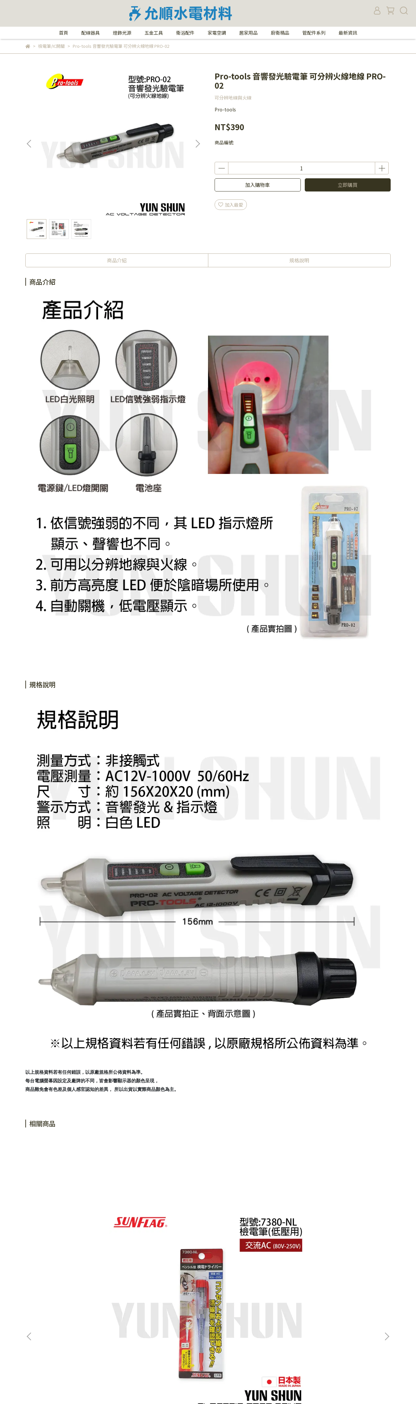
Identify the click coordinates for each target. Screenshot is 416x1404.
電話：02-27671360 (217, 1292)
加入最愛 (230, 204)
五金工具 (153, 32)
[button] (197, 144)
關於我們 (34, 1292)
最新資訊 (348, 32)
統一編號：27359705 (218, 1361)
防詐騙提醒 (122, 1292)
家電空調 (217, 32)
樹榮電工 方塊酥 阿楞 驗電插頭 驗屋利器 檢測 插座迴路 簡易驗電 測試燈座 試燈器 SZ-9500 (163, 1221)
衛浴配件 (185, 32)
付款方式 (34, 1321)
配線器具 (90, 32)
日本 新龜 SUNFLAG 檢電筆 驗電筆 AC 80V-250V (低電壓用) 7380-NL (74, 1221)
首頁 (63, 32)
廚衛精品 (280, 32)
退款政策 (34, 1331)
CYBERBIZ (159, 1387)
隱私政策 (120, 1302)
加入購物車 (257, 184)
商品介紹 (117, 260)
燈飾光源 (122, 32)
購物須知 (34, 1311)
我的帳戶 (120, 1311)
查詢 (115, 1321)
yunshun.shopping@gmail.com (230, 1351)
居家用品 (248, 32)
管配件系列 (313, 32)
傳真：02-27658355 (217, 1302)
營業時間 (34, 1302)
